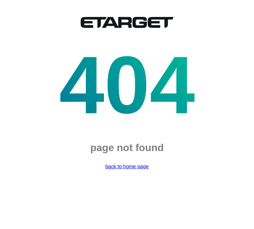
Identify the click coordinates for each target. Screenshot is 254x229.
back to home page (126, 166)
